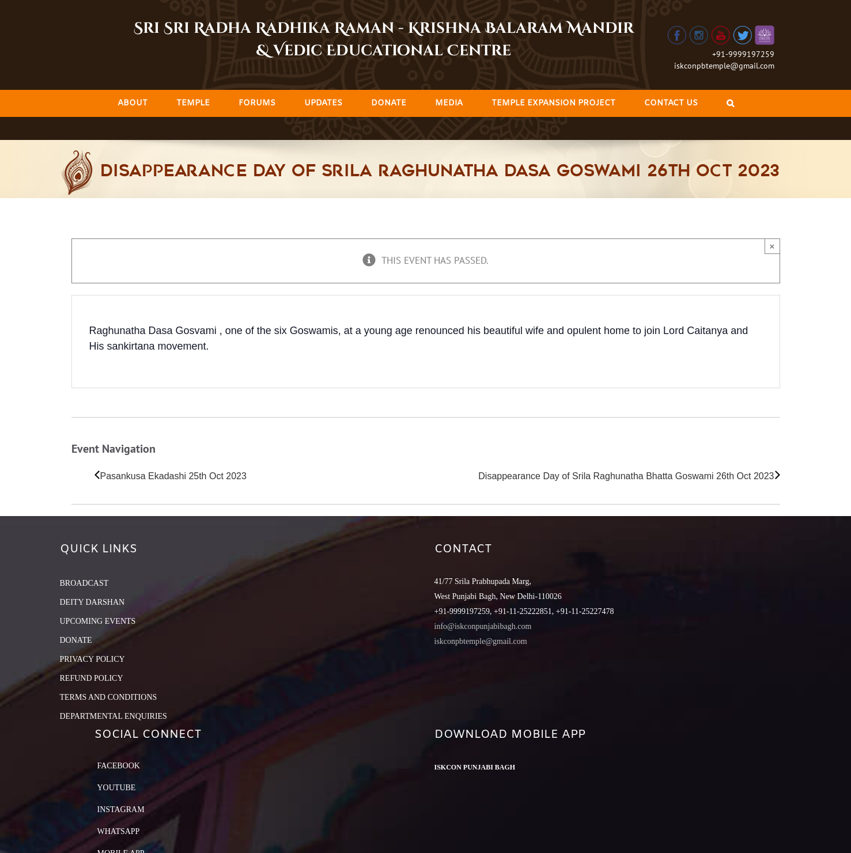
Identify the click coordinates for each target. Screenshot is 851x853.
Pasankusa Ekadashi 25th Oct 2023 (173, 476)
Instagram (121, 809)
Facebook (118, 765)
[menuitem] (132, 103)
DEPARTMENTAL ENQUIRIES (113, 716)
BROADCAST (84, 583)
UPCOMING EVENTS (98, 621)
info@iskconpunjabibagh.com (483, 626)
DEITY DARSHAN (92, 602)
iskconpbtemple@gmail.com (724, 65)
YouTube (116, 787)
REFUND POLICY (91, 678)
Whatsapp (118, 831)
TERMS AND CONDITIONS (108, 697)
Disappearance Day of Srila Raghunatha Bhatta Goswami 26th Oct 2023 (626, 476)
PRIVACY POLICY (92, 659)
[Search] (730, 103)
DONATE (76, 640)
